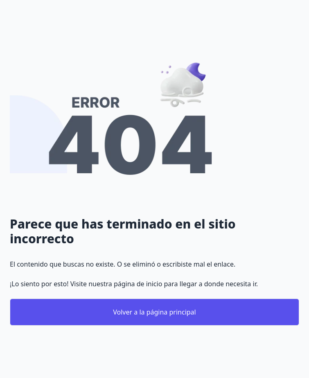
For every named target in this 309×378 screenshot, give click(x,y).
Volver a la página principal (154, 312)
